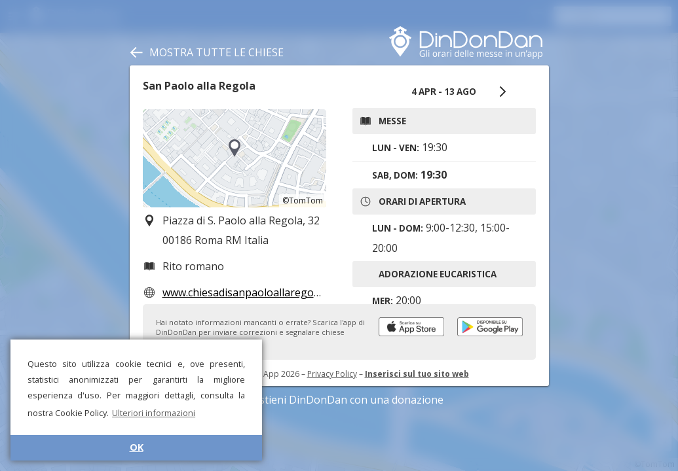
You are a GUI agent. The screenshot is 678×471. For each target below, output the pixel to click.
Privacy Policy (332, 373)
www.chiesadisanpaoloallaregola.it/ (248, 292)
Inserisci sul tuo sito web (417, 373)
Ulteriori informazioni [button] (153, 413)
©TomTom (302, 200)
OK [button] (136, 447)
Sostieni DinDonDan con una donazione (339, 399)
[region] (234, 158)
